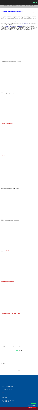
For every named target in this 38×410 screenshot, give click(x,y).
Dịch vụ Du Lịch (32, 5)
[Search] (34, 2)
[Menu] (36, 2)
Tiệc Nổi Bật (11, 408)
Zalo (33, 403)
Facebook (32, 405)
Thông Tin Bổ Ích (19, 7)
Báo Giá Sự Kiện (14, 5)
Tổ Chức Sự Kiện (26, 5)
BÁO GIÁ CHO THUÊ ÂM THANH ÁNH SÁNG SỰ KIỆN (25, 408)
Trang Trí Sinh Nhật (20, 5)
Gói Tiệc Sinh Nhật (6, 408)
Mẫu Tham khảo (6, 5)
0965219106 (32, 407)
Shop (10, 5)
